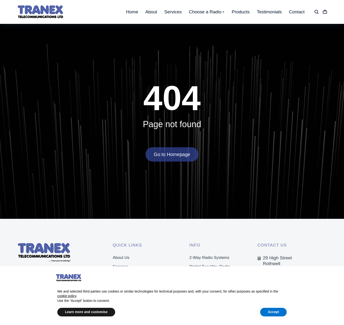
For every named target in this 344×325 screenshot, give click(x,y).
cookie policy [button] (66, 296)
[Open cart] (324, 12)
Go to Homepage (172, 154)
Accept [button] (273, 312)
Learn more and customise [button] (86, 312)
